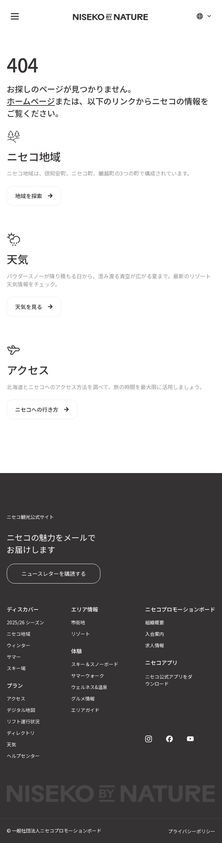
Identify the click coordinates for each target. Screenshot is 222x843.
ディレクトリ (21, 732)
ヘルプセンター (23, 755)
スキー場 (16, 668)
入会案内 (154, 633)
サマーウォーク (87, 675)
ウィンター (18, 645)
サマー (14, 656)
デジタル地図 (21, 710)
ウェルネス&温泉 (89, 687)
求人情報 (154, 645)
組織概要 (154, 622)
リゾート (80, 633)
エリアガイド (85, 710)
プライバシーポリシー (191, 831)
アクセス (16, 698)
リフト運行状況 (23, 721)
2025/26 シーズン (25, 622)
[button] (13, 16)
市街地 (78, 622)
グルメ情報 (83, 698)
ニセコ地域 (18, 633)
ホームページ (31, 101)
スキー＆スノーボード (94, 664)
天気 (11, 744)
